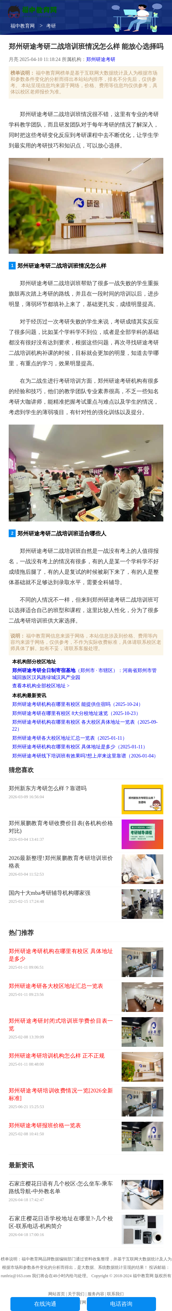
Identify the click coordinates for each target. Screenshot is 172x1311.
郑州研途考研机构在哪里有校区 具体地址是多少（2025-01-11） (80, 746)
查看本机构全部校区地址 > (40, 685)
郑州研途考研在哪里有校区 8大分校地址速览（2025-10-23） (76, 713)
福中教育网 (22, 26)
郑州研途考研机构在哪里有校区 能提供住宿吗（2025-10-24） (77, 704)
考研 (51, 26)
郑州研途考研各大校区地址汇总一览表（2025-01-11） (69, 738)
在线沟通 (45, 1304)
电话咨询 (121, 1304)
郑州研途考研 (100, 59)
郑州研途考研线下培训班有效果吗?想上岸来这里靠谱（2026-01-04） (85, 756)
